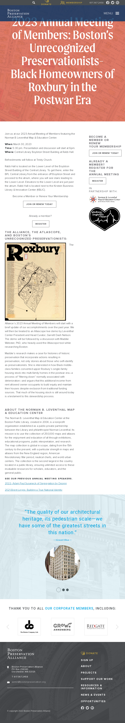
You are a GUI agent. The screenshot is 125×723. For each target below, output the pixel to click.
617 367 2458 (97, 2)
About (86, 666)
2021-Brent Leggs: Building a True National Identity (33, 490)
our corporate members (69, 608)
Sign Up (87, 660)
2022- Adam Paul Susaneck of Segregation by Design (36, 483)
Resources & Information (91, 687)
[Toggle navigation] (117, 13)
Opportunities (93, 701)
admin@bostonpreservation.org (29, 681)
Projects (89, 672)
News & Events (93, 694)
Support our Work (97, 679)
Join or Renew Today (39, 204)
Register (40, 223)
